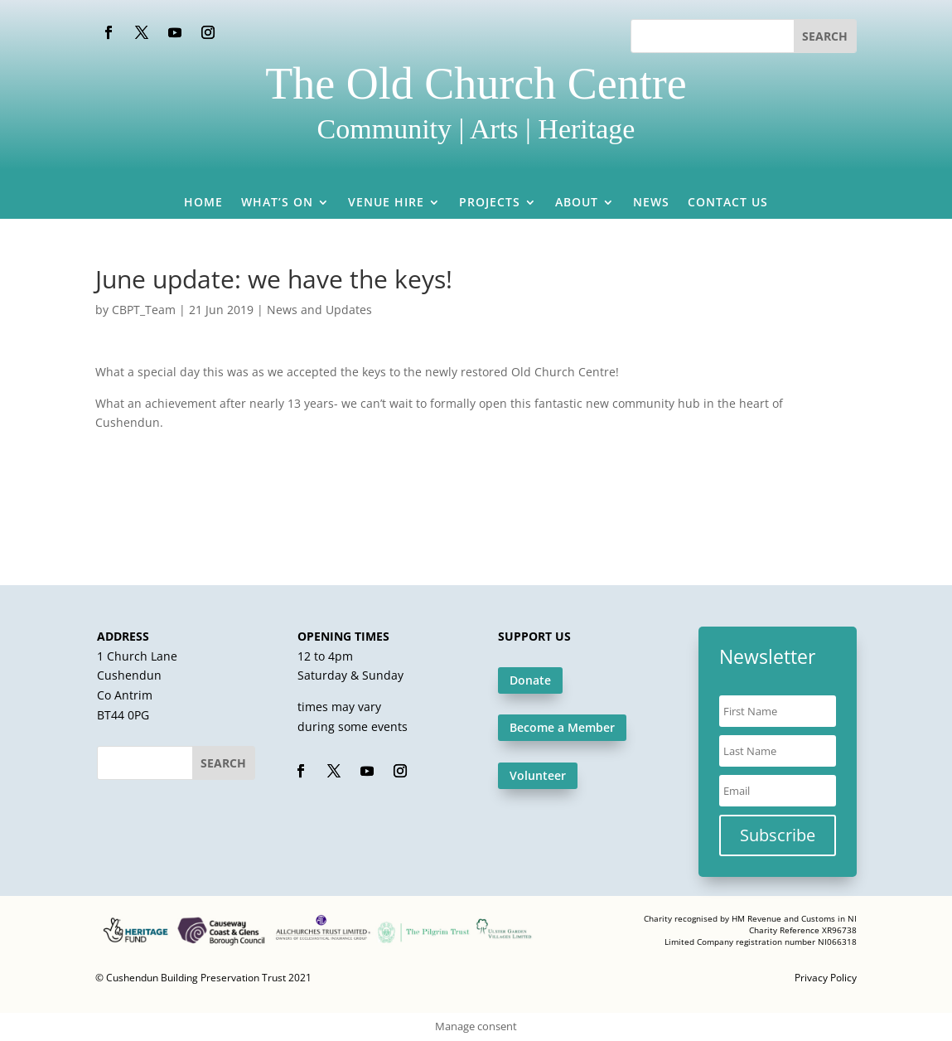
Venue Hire (386, 203)
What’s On (277, 203)
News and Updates (319, 309)
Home (203, 203)
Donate (530, 680)
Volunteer (538, 775)
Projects (489, 203)
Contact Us (728, 203)
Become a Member (562, 727)
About (576, 203)
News (651, 203)
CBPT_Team (144, 309)
